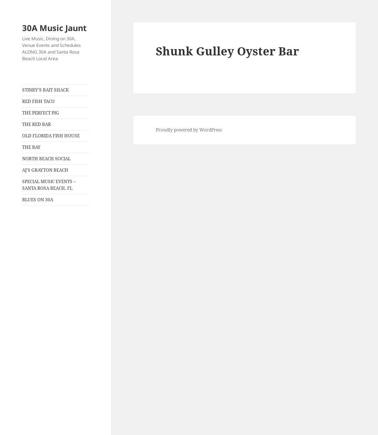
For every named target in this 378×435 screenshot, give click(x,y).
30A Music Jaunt (54, 27)
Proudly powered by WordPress (189, 130)
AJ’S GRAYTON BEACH (45, 170)
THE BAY (31, 147)
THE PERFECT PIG (40, 113)
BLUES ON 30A (37, 199)
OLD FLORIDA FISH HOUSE (51, 136)
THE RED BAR (36, 124)
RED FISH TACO (38, 101)
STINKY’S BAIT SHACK (45, 90)
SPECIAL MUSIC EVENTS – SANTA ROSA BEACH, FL (49, 184)
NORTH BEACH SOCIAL (46, 158)
